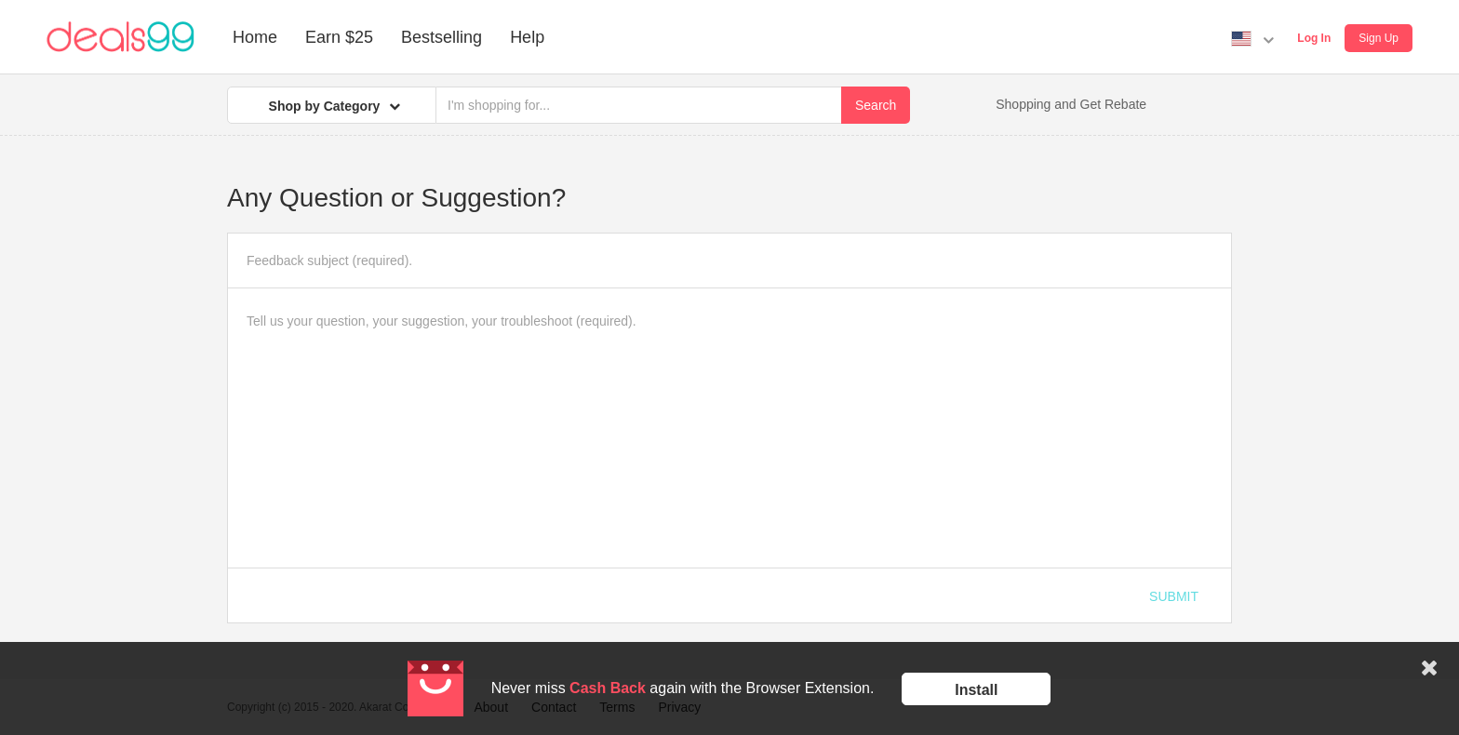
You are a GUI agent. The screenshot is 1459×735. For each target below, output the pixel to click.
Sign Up (1379, 38)
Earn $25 (339, 37)
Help (527, 37)
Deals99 (120, 37)
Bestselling (441, 37)
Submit (1173, 596)
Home (255, 37)
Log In (1314, 38)
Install (976, 690)
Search (875, 105)
